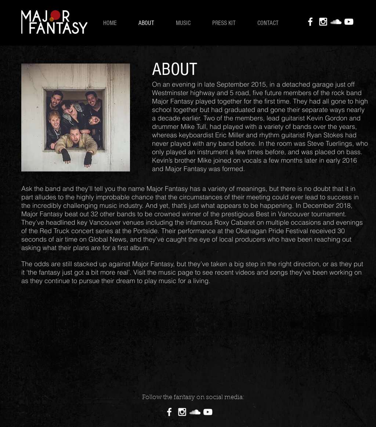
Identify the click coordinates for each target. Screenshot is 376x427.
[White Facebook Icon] (310, 21)
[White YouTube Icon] (348, 21)
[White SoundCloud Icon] (335, 21)
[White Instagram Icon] (323, 21)
